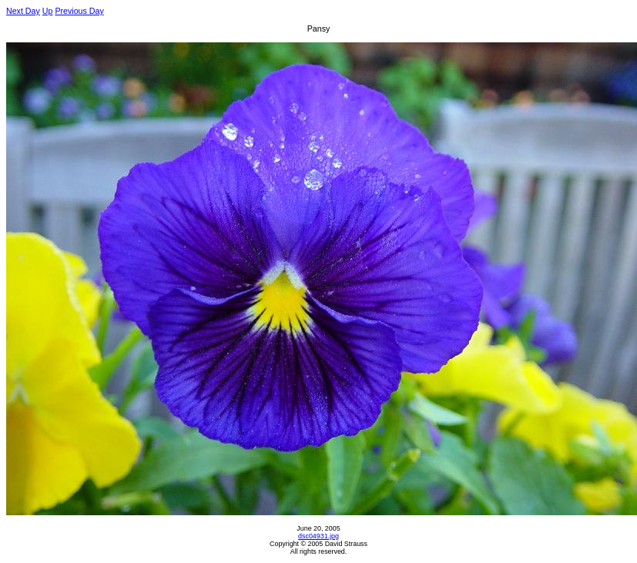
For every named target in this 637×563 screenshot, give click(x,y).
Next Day (23, 10)
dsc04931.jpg (318, 536)
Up (47, 10)
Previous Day (79, 10)
